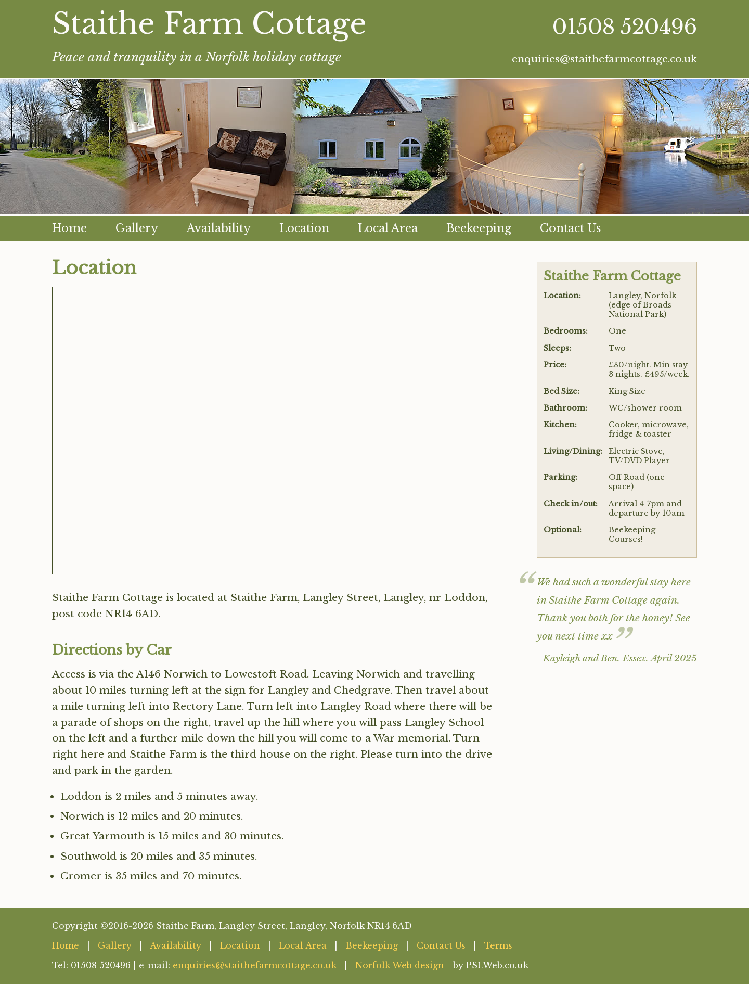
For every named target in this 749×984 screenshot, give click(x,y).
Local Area (388, 228)
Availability (219, 228)
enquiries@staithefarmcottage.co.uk (604, 59)
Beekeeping (478, 228)
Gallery (136, 228)
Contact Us (570, 228)
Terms (498, 945)
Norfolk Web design (399, 965)
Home (69, 228)
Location (304, 228)
